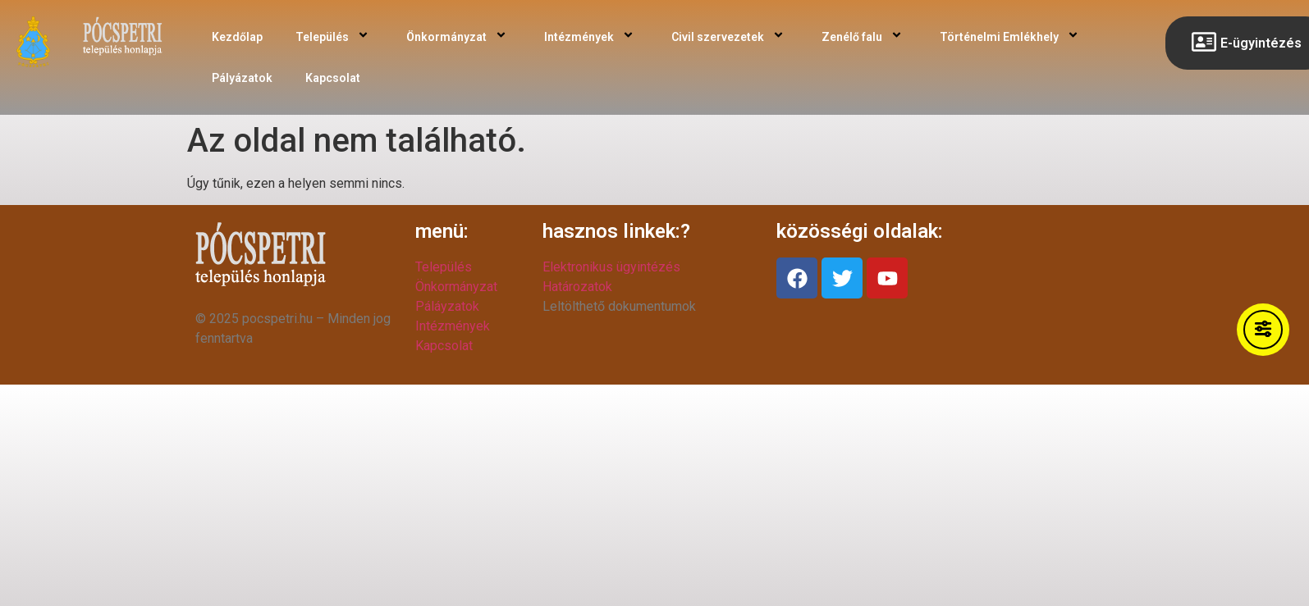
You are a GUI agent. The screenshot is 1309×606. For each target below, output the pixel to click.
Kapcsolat (332, 77)
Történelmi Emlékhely (1011, 37)
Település (334, 37)
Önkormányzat (458, 37)
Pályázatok (242, 77)
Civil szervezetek (730, 37)
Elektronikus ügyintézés (611, 267)
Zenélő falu (864, 37)
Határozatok (577, 286)
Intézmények (591, 37)
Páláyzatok (447, 306)
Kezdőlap (237, 36)
